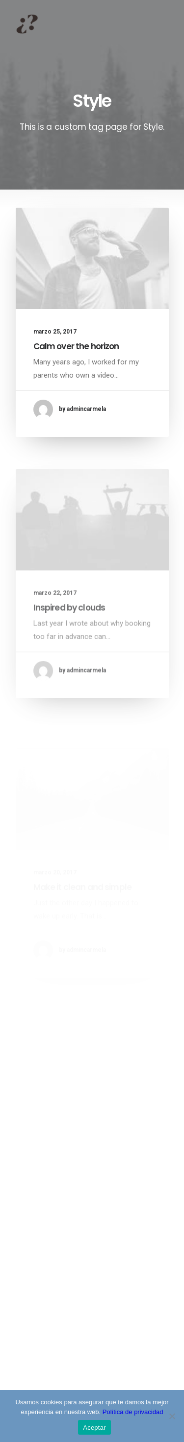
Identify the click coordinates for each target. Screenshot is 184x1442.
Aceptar (94, 1427)
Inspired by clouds (69, 631)
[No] (172, 1416)
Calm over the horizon (76, 346)
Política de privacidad (133, 1412)
